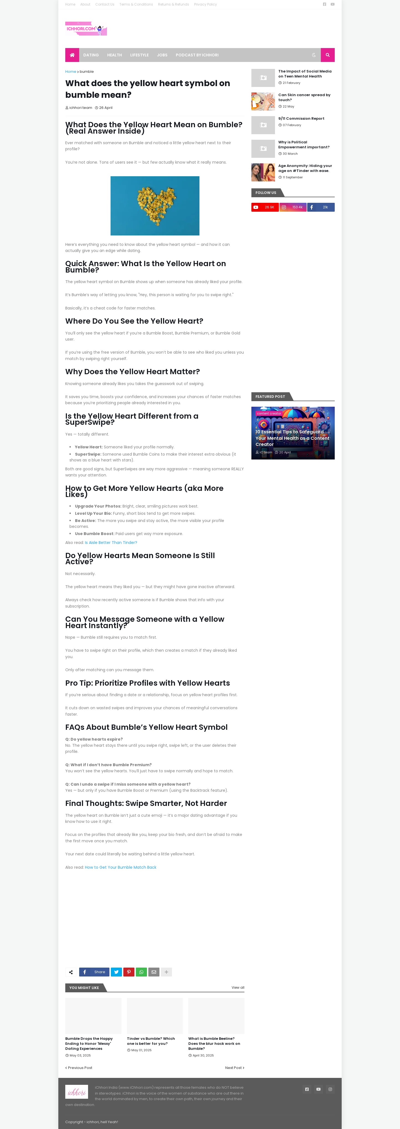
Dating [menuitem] (91, 55)
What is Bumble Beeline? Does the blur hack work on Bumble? (214, 1043)
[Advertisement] (154, 922)
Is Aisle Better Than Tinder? (111, 542)
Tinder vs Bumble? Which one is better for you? (151, 1041)
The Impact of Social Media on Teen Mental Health (305, 74)
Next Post (233, 1067)
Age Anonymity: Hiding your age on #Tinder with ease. (305, 168)
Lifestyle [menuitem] (139, 55)
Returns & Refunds (173, 4)
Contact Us (104, 4)
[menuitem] (72, 55)
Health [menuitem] (114, 55)
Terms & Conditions (136, 4)
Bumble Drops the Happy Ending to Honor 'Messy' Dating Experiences (89, 1043)
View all (238, 987)
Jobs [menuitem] (162, 55)
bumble (87, 71)
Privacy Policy (205, 4)
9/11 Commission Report (301, 118)
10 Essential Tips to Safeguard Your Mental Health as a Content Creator (292, 438)
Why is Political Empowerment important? (304, 145)
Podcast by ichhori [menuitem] (197, 55)
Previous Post (80, 1067)
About (85, 4)
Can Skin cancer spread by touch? (304, 98)
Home (70, 4)
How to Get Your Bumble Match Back (120, 867)
